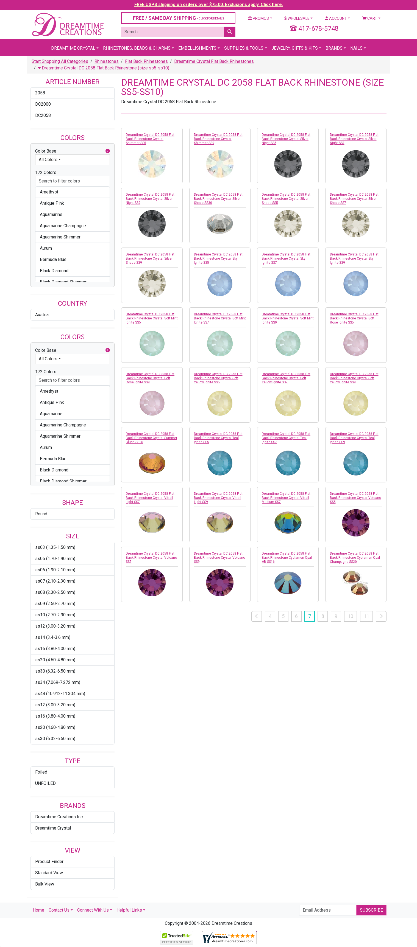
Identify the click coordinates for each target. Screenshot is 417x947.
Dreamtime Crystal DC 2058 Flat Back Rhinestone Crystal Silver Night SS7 (354, 139)
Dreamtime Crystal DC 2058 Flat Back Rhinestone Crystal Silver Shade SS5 (286, 199)
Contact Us (59, 910)
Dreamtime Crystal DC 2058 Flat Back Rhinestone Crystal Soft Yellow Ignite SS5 (218, 378)
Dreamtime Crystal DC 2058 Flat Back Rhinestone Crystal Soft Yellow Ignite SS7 (286, 378)
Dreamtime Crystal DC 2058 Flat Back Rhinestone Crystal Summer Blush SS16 (151, 438)
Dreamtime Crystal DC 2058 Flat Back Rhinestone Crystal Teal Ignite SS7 (286, 438)
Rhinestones (106, 61)
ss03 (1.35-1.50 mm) (55, 547)
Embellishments (197, 48)
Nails (356, 48)
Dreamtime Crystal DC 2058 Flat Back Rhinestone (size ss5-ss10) (103, 68)
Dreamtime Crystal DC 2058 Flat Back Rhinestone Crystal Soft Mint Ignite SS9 (288, 318)
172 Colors (45, 172)
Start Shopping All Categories (60, 61)
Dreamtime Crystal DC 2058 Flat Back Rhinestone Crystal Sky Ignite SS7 (286, 258)
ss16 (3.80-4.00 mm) (55, 648)
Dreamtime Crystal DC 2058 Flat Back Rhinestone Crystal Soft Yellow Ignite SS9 (354, 378)
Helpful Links (129, 910)
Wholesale (297, 18)
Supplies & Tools (243, 48)
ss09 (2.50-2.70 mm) (55, 603)
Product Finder (49, 861)
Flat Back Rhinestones (146, 61)
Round (41, 513)
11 (366, 616)
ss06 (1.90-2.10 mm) (55, 569)
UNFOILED (45, 783)
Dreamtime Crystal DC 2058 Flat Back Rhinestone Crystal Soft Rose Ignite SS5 (354, 318)
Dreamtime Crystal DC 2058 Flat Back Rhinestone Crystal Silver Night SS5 (286, 139)
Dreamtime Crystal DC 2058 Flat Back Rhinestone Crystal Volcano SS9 (219, 558)
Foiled (41, 772)
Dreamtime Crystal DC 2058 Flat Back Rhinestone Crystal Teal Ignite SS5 (218, 438)
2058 (40, 92)
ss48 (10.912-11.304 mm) (60, 693)
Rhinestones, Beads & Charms (137, 48)
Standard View (49, 872)
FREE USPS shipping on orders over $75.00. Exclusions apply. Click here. (208, 4)
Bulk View (44, 884)
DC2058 (43, 115)
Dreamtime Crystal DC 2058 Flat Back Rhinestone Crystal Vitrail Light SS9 (218, 498)
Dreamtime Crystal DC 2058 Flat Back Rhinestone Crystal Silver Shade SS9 (150, 258)
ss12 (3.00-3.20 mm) (55, 626)
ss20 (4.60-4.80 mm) (55, 659)
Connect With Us (93, 910)
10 (350, 616)
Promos (258, 18)
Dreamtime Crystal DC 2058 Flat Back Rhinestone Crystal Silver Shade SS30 (218, 199)
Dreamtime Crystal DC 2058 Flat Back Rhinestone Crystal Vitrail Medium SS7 (286, 498)
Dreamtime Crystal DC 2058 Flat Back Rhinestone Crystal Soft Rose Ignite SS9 (150, 378)
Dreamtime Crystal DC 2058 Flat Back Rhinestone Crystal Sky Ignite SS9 (354, 258)
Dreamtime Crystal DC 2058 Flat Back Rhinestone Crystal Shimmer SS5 (150, 139)
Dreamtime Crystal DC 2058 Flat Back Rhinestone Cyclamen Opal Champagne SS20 (355, 558)
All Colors (48, 159)
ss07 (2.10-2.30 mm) (55, 581)
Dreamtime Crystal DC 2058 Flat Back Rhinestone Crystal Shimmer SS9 (218, 139)
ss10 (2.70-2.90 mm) (55, 614)
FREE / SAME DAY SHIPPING (178, 18)
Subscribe (371, 910)
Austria (42, 314)
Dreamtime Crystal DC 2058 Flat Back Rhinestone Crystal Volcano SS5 (355, 498)
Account (336, 18)
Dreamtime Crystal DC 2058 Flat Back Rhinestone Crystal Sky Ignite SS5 (218, 258)
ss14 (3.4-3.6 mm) (52, 637)
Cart (369, 18)
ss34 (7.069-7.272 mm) (57, 682)
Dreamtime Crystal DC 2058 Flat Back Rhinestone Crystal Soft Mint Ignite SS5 (152, 318)
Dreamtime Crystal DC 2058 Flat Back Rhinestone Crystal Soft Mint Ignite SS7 (220, 318)
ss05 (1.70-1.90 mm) (55, 558)
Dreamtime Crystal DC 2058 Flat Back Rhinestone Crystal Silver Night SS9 (150, 199)
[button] (107, 151)
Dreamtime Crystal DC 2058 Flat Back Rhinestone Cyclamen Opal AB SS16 (287, 558)
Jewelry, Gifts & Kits (294, 48)
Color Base (72, 151)
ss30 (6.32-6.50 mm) (55, 671)
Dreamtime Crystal (73, 48)
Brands (334, 48)
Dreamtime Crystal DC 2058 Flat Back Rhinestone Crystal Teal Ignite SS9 (354, 438)
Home (38, 910)
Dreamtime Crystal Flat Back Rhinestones (214, 61)
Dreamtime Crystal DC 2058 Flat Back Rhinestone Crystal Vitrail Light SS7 (150, 498)
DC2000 (43, 104)
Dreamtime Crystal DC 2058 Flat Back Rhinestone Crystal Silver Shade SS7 (354, 199)
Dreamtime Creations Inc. (59, 816)
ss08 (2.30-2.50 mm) (55, 592)
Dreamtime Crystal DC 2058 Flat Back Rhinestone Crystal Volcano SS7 (151, 558)
